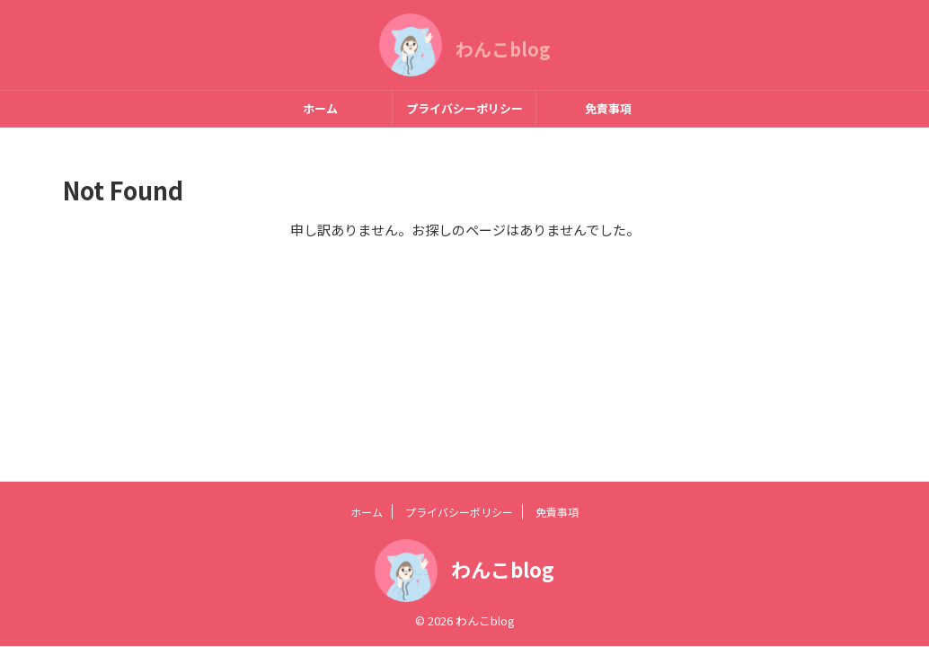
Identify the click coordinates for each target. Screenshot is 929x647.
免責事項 (608, 108)
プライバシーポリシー (464, 108)
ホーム (320, 108)
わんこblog (503, 49)
